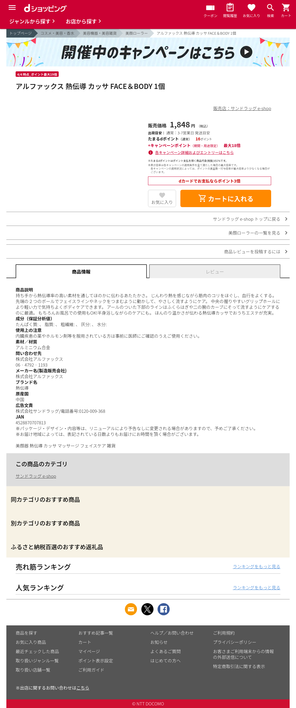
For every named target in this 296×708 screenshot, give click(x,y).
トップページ (20, 33)
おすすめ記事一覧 (95, 633)
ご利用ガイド (91, 670)
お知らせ (159, 642)
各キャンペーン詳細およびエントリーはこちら (194, 152)
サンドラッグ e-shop (36, 476)
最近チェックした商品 (37, 651)
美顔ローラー (136, 33)
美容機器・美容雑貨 (100, 33)
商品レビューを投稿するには (252, 251)
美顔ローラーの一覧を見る (254, 233)
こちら (82, 688)
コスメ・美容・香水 (57, 33)
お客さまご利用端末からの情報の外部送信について (243, 654)
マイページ (89, 651)
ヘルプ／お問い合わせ (172, 633)
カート (84, 642)
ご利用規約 (224, 633)
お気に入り (162, 202)
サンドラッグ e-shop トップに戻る (246, 219)
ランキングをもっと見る (256, 566)
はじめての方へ (165, 660)
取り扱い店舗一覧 (33, 670)
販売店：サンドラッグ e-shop (242, 108)
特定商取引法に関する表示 (239, 666)
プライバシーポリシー (234, 642)
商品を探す (26, 633)
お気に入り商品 (31, 642)
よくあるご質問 (165, 651)
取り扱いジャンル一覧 (37, 660)
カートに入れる (226, 198)
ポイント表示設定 (95, 660)
